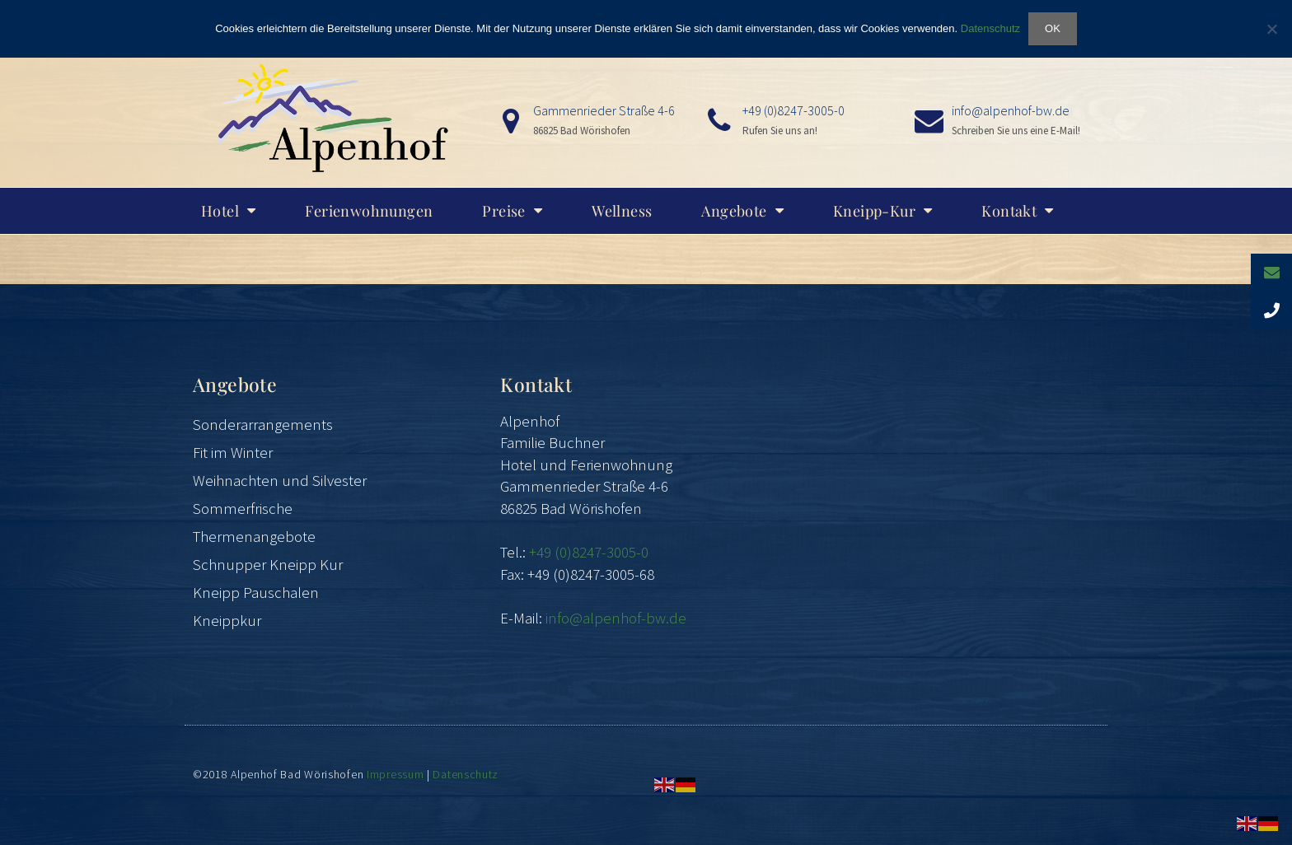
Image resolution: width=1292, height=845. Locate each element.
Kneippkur (227, 620)
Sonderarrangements (263, 424)
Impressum (395, 774)
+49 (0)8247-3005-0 (793, 110)
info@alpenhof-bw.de (1011, 110)
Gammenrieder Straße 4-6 (604, 110)
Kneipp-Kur (882, 210)
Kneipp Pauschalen (256, 592)
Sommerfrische (243, 508)
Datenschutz (466, 774)
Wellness (622, 211)
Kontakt (1017, 210)
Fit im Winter (233, 452)
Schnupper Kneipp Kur (268, 564)
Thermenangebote (254, 536)
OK (1052, 28)
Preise (512, 210)
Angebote (742, 210)
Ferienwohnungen (369, 211)
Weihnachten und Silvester (280, 480)
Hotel (228, 210)
